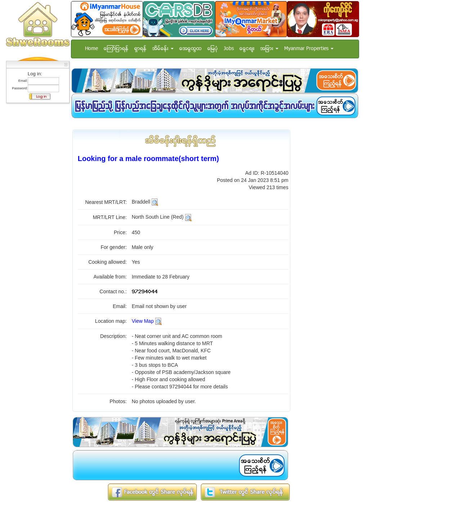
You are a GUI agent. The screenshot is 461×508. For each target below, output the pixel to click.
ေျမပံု (212, 49)
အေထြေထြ (190, 49)
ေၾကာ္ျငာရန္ (116, 49)
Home (91, 49)
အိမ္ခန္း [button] (163, 49)
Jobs (229, 49)
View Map (143, 321)
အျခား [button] (269, 49)
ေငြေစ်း (247, 49)
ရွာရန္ (140, 49)
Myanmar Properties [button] (309, 49)
